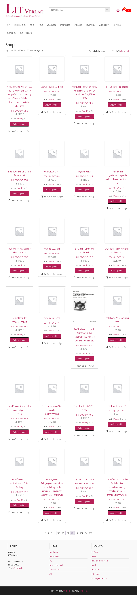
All (128, 51)
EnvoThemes (84, 590)
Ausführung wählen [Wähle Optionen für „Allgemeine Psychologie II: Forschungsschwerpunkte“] (84, 501)
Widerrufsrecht (55, 569)
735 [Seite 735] (90, 533)
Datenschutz (96, 574)
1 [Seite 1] (45, 533)
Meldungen (51, 25)
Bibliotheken (11, 33)
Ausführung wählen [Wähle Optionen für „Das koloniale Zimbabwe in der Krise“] (117, 340)
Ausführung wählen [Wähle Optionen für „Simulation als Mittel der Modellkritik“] (84, 270)
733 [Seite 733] (81, 533)
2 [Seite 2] (48, 533)
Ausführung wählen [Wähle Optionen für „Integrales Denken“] (84, 189)
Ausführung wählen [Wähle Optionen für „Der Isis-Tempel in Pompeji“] (117, 104)
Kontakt (94, 565)
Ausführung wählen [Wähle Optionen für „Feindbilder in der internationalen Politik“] (19, 340)
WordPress (66, 590)
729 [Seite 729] (63, 533)
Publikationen (20, 25)
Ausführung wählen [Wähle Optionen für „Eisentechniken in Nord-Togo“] (51, 104)
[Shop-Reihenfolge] (101, 51)
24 (121, 51)
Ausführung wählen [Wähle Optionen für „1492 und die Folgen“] (51, 336)
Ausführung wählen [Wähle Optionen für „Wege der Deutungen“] (51, 266)
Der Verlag (117, 25)
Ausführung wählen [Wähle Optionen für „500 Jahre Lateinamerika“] (51, 189)
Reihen (32, 25)
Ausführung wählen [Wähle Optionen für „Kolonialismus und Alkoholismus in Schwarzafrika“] (117, 270)
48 (124, 51)
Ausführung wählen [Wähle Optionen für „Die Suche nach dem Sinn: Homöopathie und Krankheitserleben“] (51, 432)
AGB (51, 574)
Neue (41, 25)
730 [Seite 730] (68, 533)
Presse (94, 556)
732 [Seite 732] (77, 533)
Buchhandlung (26, 33)
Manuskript (104, 25)
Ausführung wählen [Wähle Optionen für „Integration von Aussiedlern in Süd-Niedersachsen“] (19, 270)
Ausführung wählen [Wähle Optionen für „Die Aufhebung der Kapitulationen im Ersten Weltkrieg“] (19, 505)
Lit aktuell (90, 25)
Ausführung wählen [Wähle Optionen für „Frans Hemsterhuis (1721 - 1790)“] (84, 428)
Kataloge (78, 25)
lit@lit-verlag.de (17, 568)
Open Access (65, 25)
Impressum (95, 569)
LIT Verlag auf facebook (99, 578)
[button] (19, 131)
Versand (19, 118)
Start (8, 25)
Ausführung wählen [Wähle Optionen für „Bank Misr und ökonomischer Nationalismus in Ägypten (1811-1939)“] (19, 432)
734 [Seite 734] (86, 533)
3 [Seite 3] (51, 533)
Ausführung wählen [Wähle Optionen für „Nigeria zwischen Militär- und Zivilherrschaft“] (19, 193)
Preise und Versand (56, 565)
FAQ (51, 560)
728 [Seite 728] (59, 533)
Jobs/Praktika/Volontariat (100, 560)
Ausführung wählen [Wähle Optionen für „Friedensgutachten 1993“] (117, 424)
